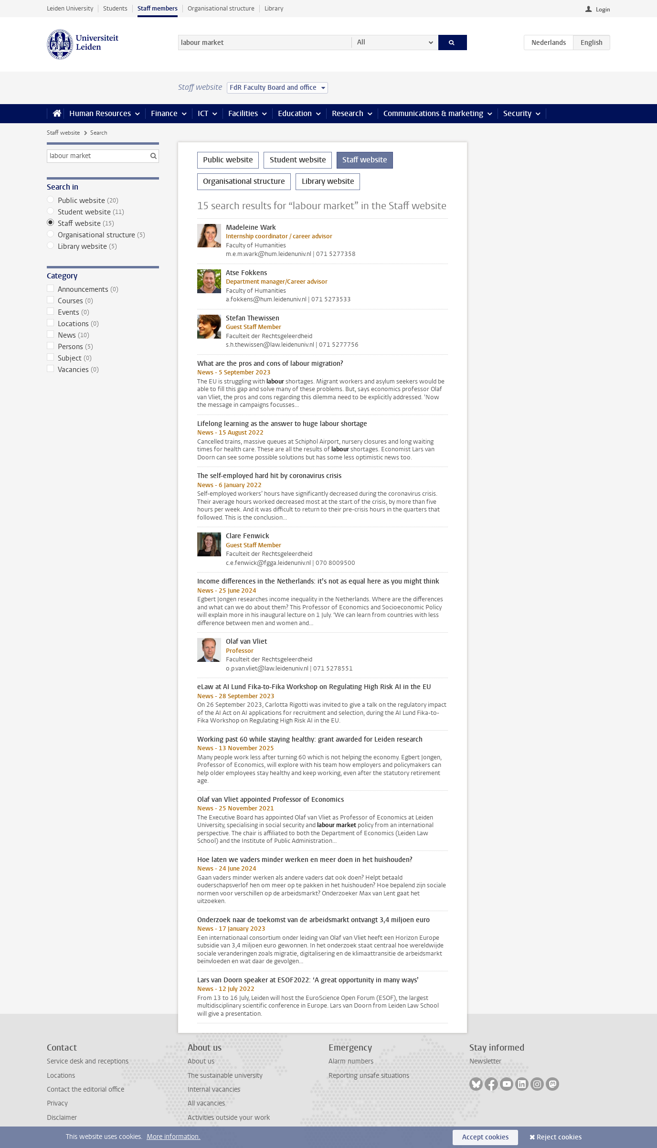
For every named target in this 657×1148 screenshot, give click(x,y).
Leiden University (70, 8)
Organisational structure (221, 8)
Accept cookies (485, 1137)
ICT (203, 113)
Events (103, 312)
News (103, 335)
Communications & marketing (433, 113)
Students (115, 8)
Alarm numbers (350, 1061)
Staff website (63, 133)
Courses (103, 301)
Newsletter (485, 1061)
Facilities (243, 113)
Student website (103, 212)
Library (274, 8)
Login (603, 9)
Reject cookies (559, 1137)
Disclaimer (62, 1117)
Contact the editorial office (85, 1089)
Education (295, 113)
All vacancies (206, 1103)
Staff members (158, 8)
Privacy (57, 1103)
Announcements (103, 289)
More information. (174, 1136)
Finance (164, 113)
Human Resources (100, 113)
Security (517, 113)
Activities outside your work (229, 1117)
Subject (103, 358)
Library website (103, 246)
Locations (103, 324)
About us (201, 1061)
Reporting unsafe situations (368, 1075)
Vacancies (103, 369)
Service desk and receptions (87, 1061)
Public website (103, 200)
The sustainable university (225, 1075)
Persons (103, 346)
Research (347, 113)
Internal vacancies (214, 1089)
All (361, 42)
